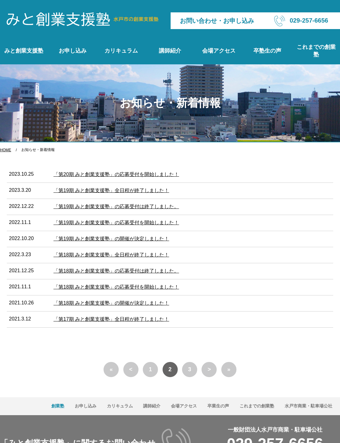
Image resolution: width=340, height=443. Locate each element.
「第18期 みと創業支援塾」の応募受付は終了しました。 (116, 270)
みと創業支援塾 (23, 51)
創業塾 (57, 405)
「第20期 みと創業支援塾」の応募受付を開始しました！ (116, 174)
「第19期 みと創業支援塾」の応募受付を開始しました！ (116, 222)
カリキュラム (121, 51)
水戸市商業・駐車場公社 (308, 405)
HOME (5, 150)
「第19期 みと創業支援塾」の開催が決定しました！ (111, 238)
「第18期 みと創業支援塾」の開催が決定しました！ (111, 303)
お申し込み (73, 51)
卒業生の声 (218, 405)
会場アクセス (219, 51)
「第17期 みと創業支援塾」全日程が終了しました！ (111, 319)
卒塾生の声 (267, 51)
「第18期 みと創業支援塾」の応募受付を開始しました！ (116, 287)
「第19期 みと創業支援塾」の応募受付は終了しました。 (116, 206)
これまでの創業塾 (316, 51)
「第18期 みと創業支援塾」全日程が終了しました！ (111, 254)
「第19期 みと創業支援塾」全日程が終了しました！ (111, 190)
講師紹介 (170, 51)
